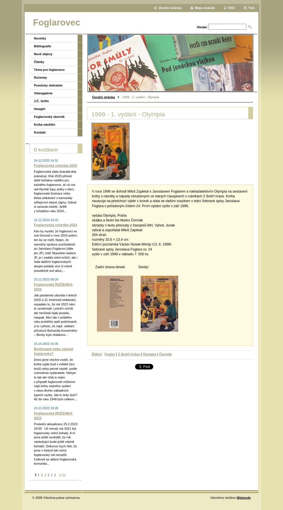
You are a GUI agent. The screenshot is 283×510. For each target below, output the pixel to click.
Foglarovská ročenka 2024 (55, 225)
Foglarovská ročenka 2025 (55, 166)
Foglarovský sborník (49, 116)
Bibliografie (42, 46)
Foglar (110, 354)
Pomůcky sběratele (48, 85)
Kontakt (40, 132)
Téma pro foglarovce (49, 69)
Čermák (165, 354)
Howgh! (39, 109)
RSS (231, 8)
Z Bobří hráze (129, 354)
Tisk (251, 8)
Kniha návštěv (44, 124)
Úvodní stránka (103, 97)
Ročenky (40, 77)
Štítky (96, 354)
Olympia (149, 354)
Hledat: (202, 27)
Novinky (40, 38)
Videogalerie (43, 93)
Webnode (244, 497)
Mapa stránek (205, 8)
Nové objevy (43, 54)
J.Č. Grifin (41, 101)
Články (39, 62)
